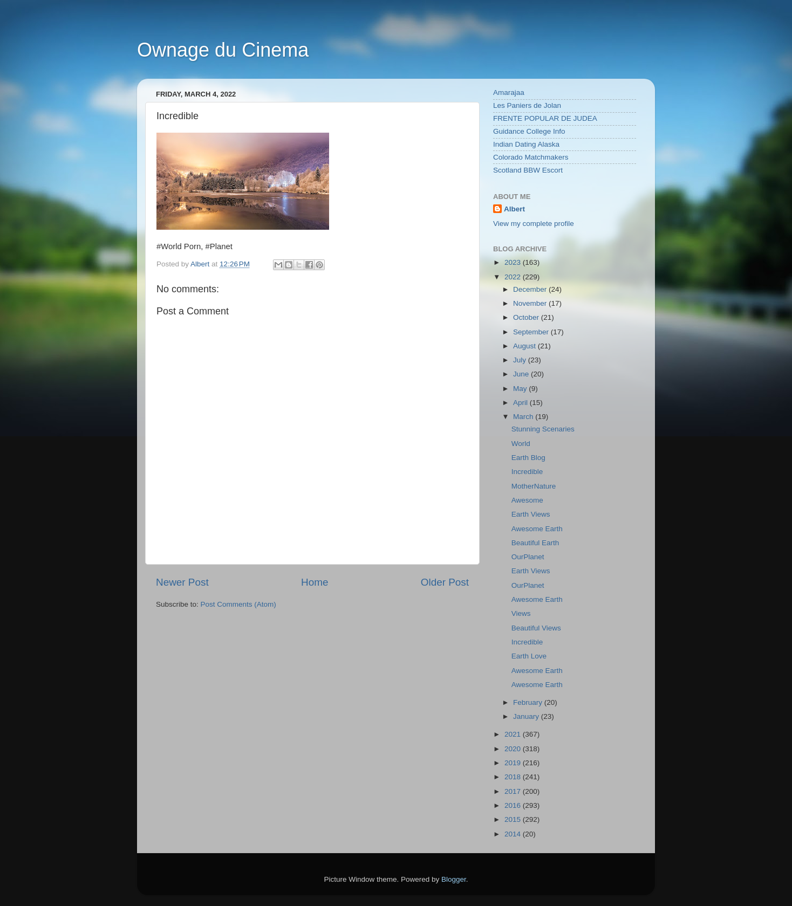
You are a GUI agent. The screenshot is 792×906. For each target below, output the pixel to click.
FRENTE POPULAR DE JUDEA (545, 118)
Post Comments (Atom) (238, 604)
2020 (513, 749)
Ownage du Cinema (223, 50)
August (525, 346)
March (524, 417)
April (521, 403)
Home (314, 582)
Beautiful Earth (535, 543)
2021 (513, 734)
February (528, 702)
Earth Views (530, 514)
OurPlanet (527, 557)
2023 (513, 262)
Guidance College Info (529, 131)
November (531, 303)
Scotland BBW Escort (528, 170)
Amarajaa (508, 92)
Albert (514, 209)
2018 (513, 777)
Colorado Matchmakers (531, 157)
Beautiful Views (536, 628)
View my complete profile (533, 223)
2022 (513, 277)
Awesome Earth (537, 529)
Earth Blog (528, 458)
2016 (513, 805)
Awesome (527, 500)
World (520, 444)
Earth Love (529, 656)
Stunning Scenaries (543, 429)
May (521, 389)
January (527, 716)
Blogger (453, 879)
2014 (513, 834)
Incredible (527, 472)
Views (521, 613)
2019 (513, 763)
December (531, 289)
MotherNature (533, 486)
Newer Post (182, 582)
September (532, 332)
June (522, 374)
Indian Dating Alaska (526, 144)
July (520, 360)
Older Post (445, 582)
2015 (513, 819)
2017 (513, 791)
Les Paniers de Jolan (527, 105)
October (527, 317)
